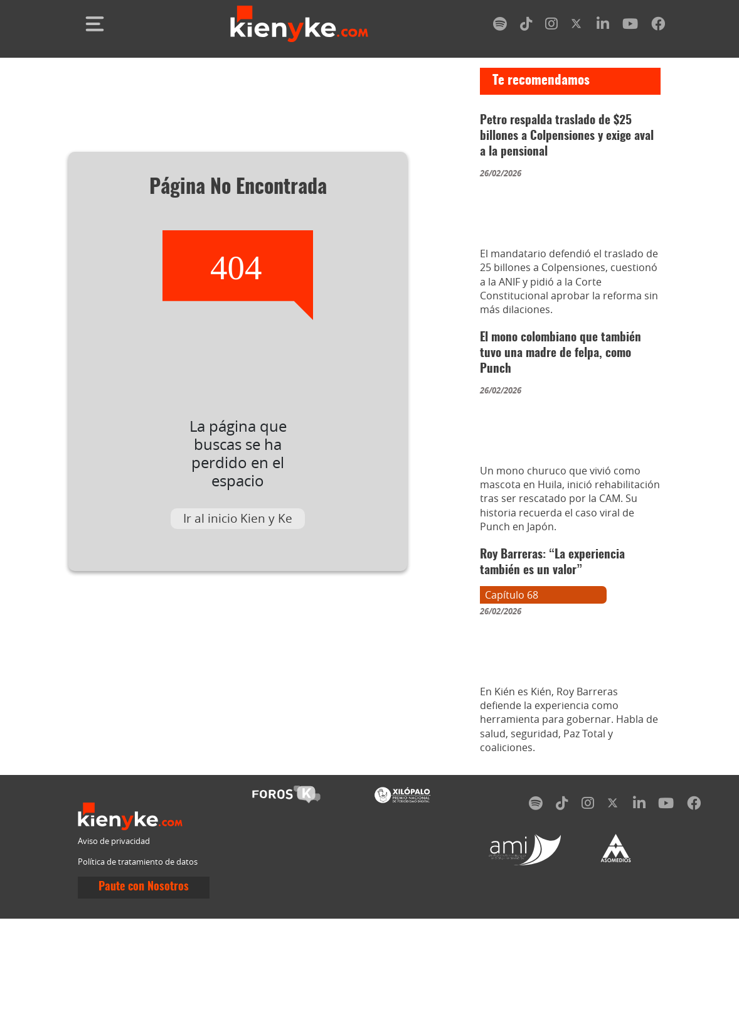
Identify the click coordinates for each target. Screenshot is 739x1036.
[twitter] (577, 26)
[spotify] (500, 26)
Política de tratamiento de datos (138, 979)
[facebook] (658, 26)
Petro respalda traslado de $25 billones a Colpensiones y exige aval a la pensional (567, 136)
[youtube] (630, 26)
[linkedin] (603, 26)
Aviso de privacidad (114, 958)
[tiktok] (526, 26)
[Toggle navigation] (95, 24)
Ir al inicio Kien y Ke (237, 518)
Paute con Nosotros (143, 1004)
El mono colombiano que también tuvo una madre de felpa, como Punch (560, 392)
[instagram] (551, 26)
